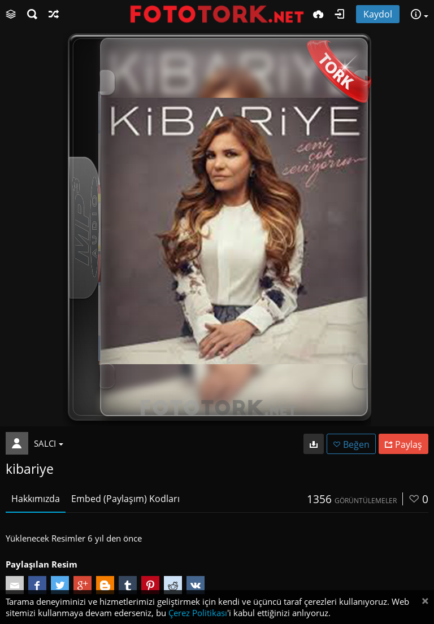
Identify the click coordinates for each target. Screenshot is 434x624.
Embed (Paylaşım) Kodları (125, 498)
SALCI (48, 443)
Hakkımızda (35, 498)
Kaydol (377, 14)
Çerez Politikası (197, 612)
